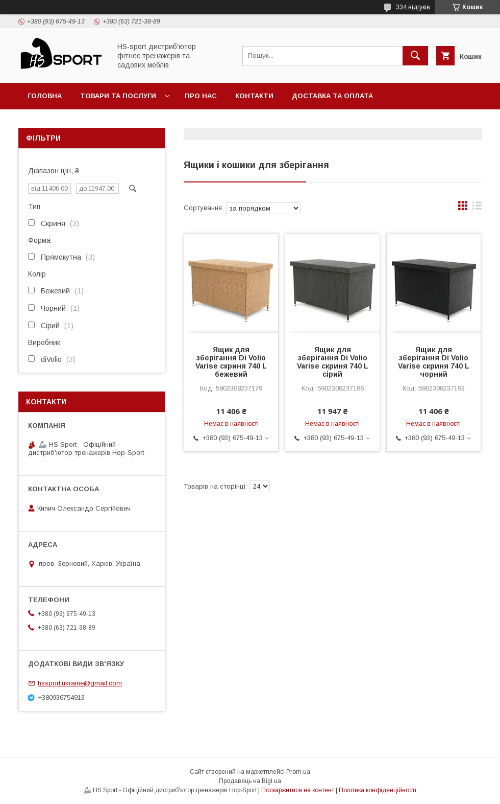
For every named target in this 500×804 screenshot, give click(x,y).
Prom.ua (298, 771)
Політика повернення (72, 122)
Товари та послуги (118, 96)
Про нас (201, 96)
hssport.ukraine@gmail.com (80, 683)
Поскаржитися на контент (297, 790)
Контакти (254, 96)
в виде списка (477, 208)
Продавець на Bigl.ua (250, 781)
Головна (45, 96)
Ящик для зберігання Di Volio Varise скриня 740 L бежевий (231, 362)
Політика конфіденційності (377, 790)
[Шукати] (415, 55)
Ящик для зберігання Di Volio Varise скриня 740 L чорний (433, 362)
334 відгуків (413, 7)
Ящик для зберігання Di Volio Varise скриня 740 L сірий (332, 362)
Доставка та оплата (332, 96)
